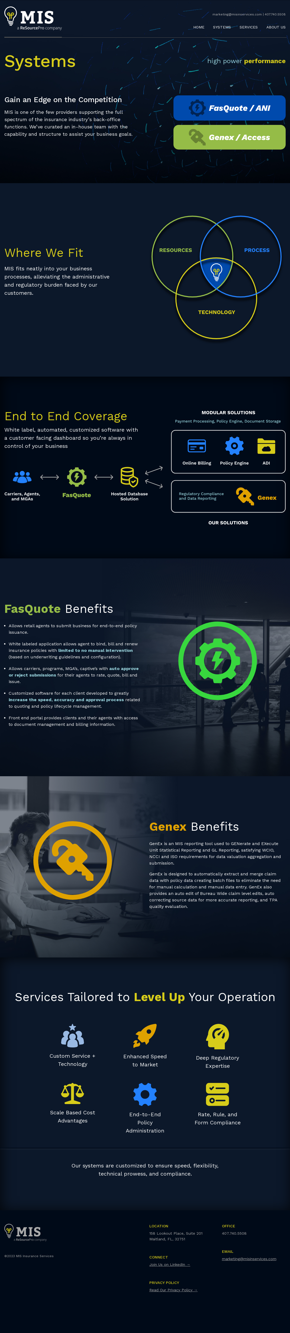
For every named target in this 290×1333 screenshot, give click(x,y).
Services (249, 27)
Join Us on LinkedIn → (169, 1264)
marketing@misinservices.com (249, 1259)
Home (198, 27)
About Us (276, 27)
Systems (222, 27)
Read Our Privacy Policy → (173, 1290)
